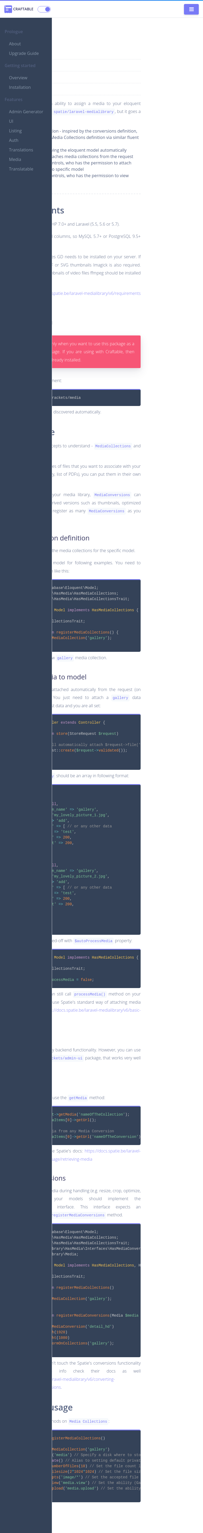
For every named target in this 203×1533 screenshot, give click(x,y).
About (15, 44)
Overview (18, 78)
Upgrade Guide (24, 53)
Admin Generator (19, 116)
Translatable (21, 178)
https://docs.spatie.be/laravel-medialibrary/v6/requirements (84, 293)
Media (15, 169)
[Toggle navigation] (191, 9)
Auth (13, 150)
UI (11, 131)
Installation (20, 87)
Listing (15, 140)
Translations (21, 159)
